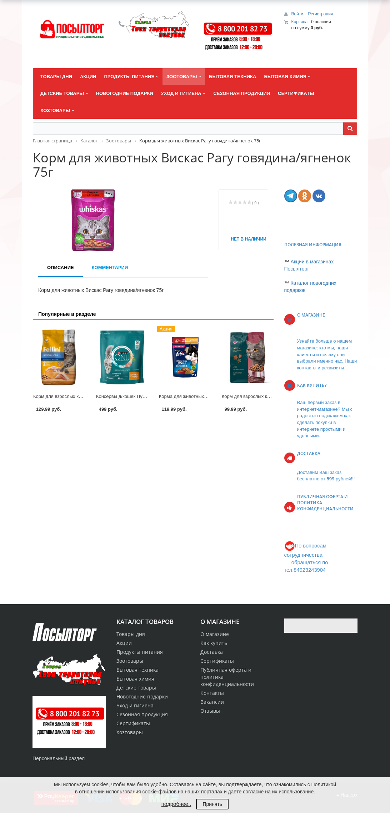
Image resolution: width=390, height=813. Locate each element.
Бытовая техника (137, 669)
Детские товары (136, 687)
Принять (212, 804)
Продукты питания (139, 651)
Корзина (299, 21)
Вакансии (212, 701)
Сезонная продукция (142, 714)
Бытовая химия (135, 678)
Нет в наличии (245, 239)
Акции (124, 643)
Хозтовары (129, 732)
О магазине (214, 634)
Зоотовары (129, 660)
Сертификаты (217, 660)
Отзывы (210, 710)
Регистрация (320, 13)
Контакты (212, 693)
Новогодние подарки (142, 696)
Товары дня (130, 634)
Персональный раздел (58, 758)
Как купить (213, 643)
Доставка (211, 651)
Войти (298, 13)
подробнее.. (176, 804)
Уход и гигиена (135, 705)
